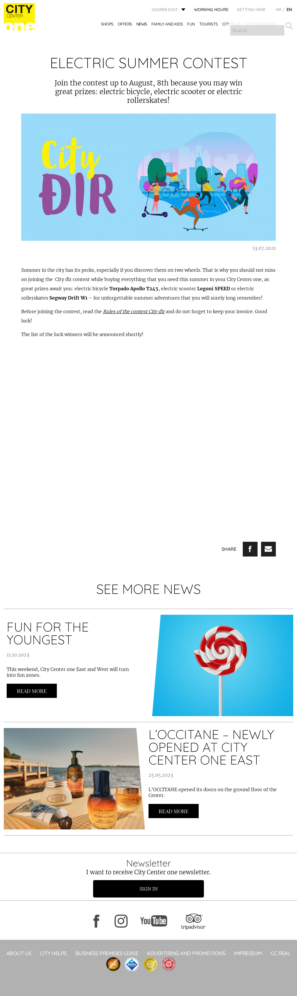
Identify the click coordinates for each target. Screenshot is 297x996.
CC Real (281, 953)
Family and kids (167, 25)
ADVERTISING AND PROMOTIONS (186, 953)
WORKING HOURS (211, 10)
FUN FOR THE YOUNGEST (48, 633)
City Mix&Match (261, 25)
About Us (18, 953)
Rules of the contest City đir (134, 311)
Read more (32, 690)
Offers (125, 25)
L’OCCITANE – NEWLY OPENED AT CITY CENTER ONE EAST (211, 747)
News (142, 25)
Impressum (248, 953)
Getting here (251, 10)
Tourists (209, 25)
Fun (191, 25)
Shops (107, 25)
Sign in (149, 889)
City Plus (231, 25)
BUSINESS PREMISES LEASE (106, 953)
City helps (53, 953)
